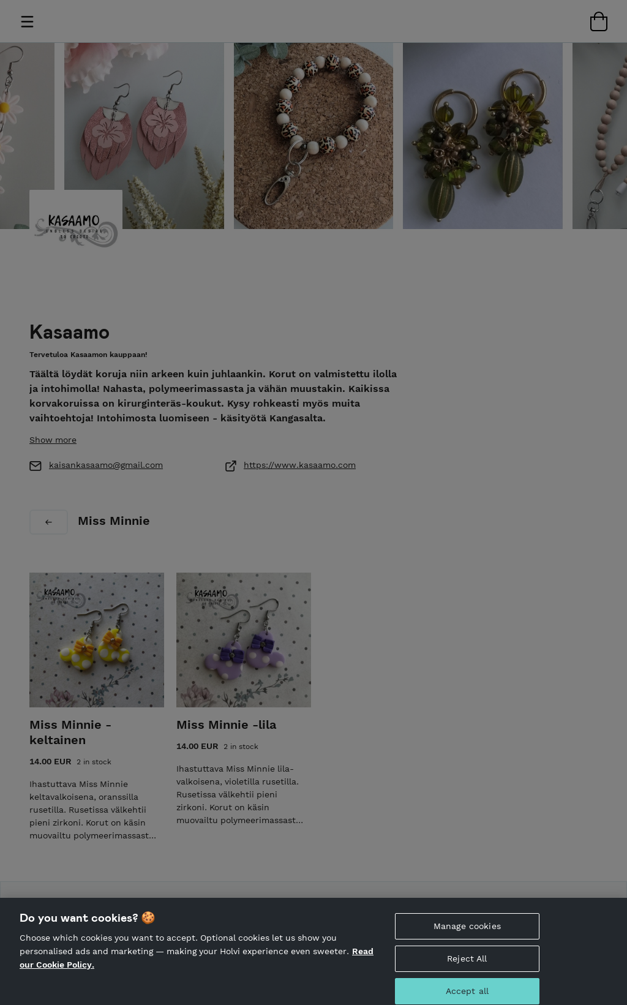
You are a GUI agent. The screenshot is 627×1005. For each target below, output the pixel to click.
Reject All (467, 963)
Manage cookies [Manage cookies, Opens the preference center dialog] (467, 931)
